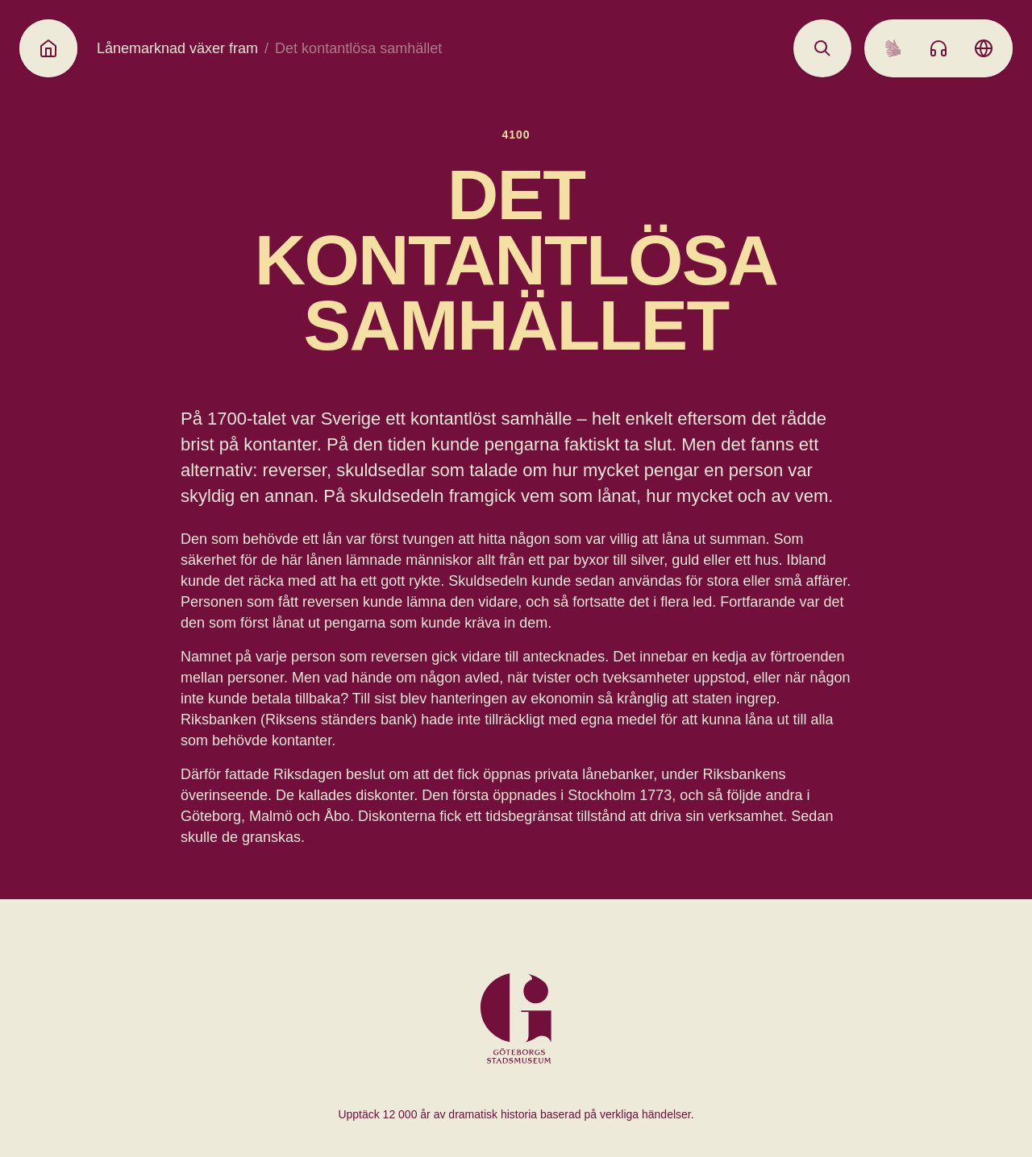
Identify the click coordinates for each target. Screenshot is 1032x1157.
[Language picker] (984, 48)
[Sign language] (893, 48)
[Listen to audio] (938, 48)
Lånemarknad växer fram (177, 48)
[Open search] (822, 48)
